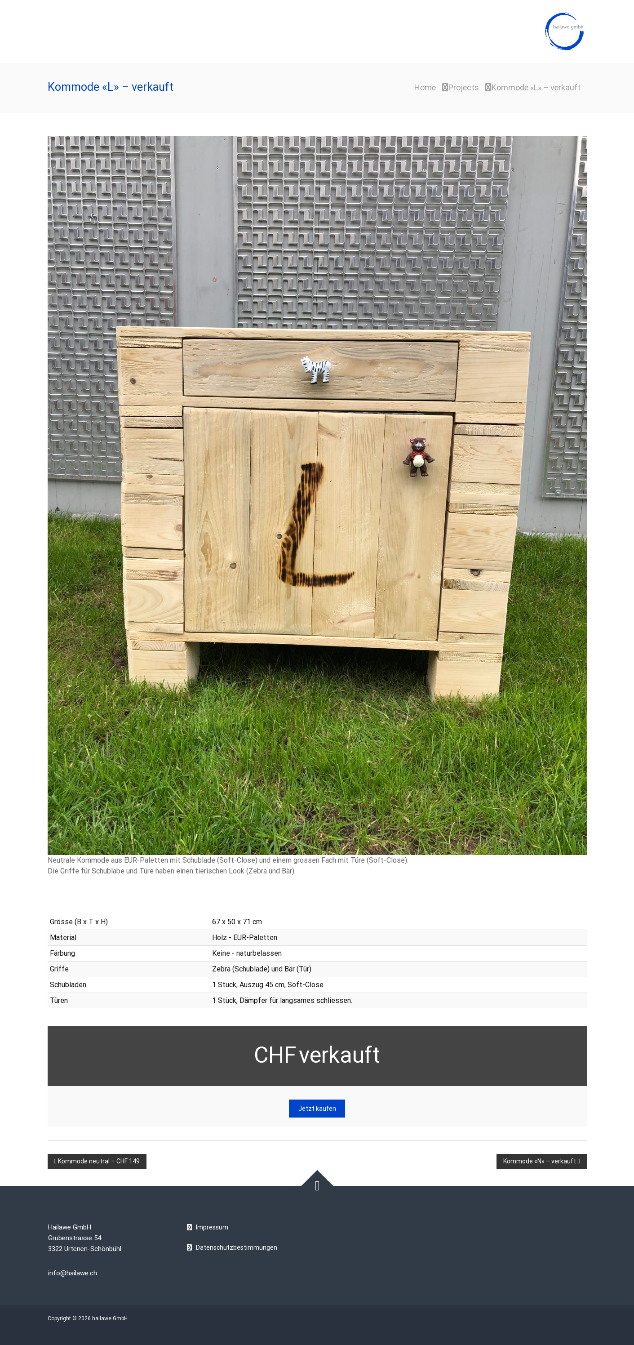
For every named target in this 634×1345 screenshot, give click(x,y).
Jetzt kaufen (317, 1108)
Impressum (212, 1227)
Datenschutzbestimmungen (236, 1247)
